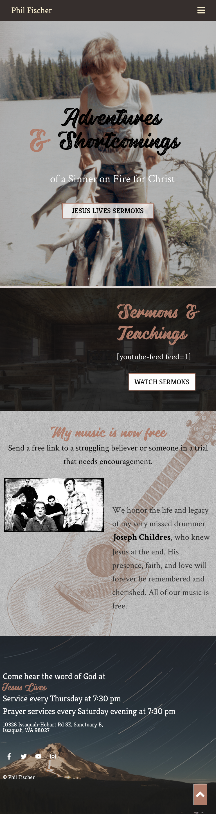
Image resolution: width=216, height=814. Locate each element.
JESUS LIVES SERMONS (108, 210)
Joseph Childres (141, 538)
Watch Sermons (162, 382)
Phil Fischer (31, 10)
